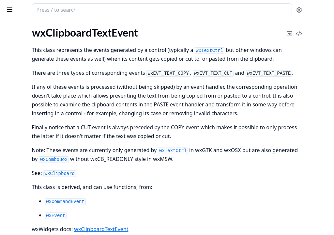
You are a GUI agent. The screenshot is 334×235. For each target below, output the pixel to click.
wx (27, 6)
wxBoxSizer (18, 217)
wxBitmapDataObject (29, 191)
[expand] (91, 42)
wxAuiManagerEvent (28, 120)
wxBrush (14, 226)
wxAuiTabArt (19, 164)
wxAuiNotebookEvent (30, 138)
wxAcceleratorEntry (27, 67)
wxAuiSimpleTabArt (27, 155)
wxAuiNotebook (23, 129)
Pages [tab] (12, 26)
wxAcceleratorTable (27, 76)
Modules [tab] (39, 26)
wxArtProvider (21, 94)
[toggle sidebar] (89, 9)
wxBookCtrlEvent (25, 208)
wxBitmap (16, 173)
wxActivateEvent (24, 85)
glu (8, 50)
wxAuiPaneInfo (22, 147)
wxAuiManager (22, 111)
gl (6, 41)
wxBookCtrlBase (23, 199)
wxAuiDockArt (21, 103)
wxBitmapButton (24, 182)
